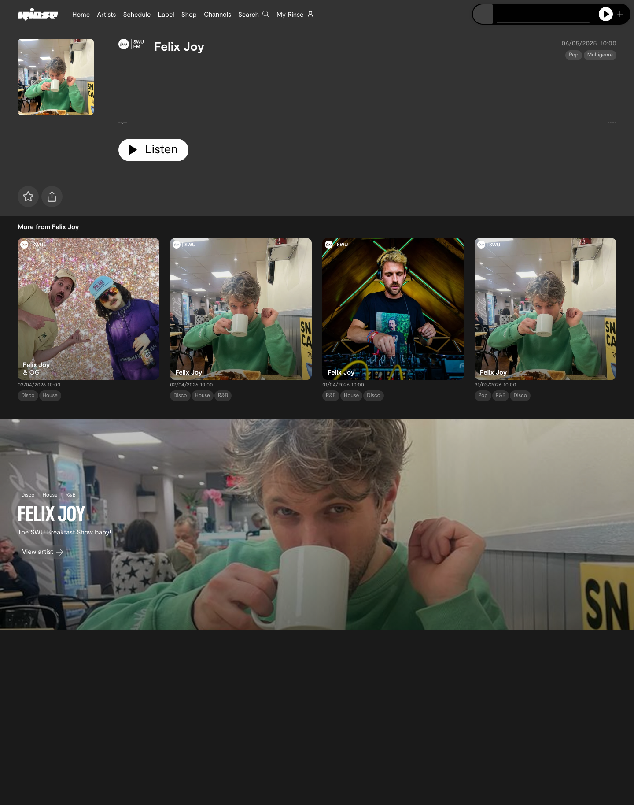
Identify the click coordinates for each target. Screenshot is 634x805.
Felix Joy (179, 45)
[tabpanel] (367, 96)
